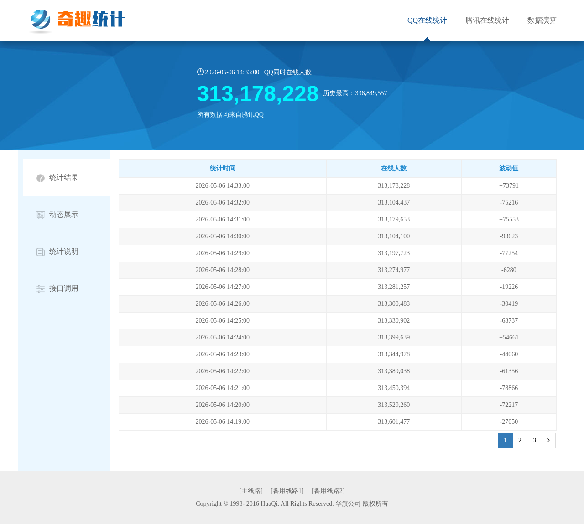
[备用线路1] (287, 491)
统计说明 (57, 251)
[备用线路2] (328, 491)
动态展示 (57, 215)
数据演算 (542, 20)
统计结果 (57, 178)
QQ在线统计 (427, 20)
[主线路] (251, 491)
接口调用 (57, 288)
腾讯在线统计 (487, 20)
